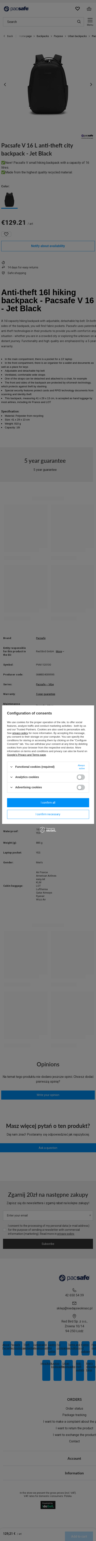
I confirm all (48, 802)
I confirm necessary (48, 814)
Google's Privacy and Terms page (26, 754)
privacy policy (20, 732)
